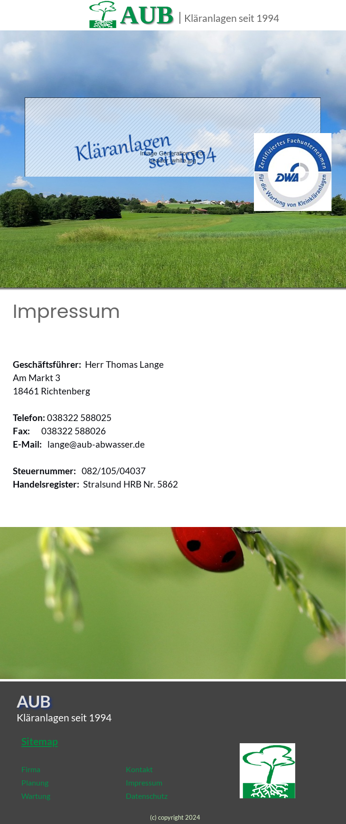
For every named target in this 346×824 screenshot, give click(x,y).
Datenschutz (147, 795)
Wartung (35, 795)
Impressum (144, 782)
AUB (147, 14)
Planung (34, 782)
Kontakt (139, 769)
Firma (30, 769)
